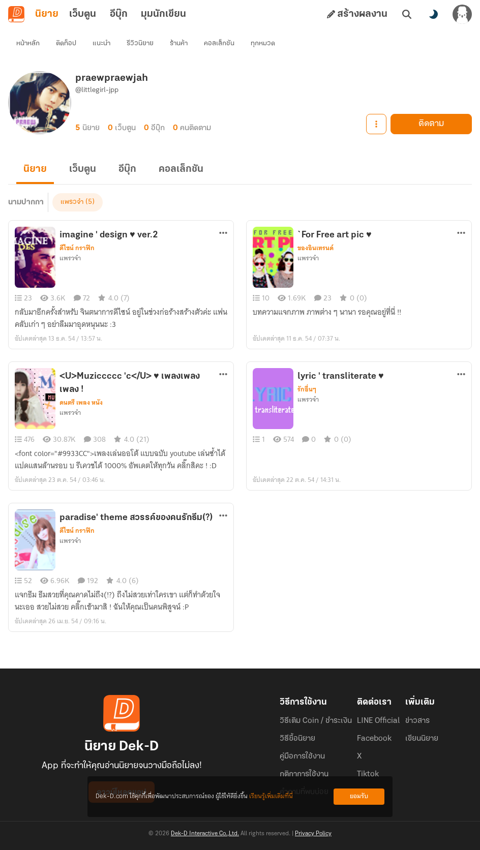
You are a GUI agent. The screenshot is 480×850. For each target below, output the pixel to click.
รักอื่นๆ (306, 389)
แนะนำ (101, 43)
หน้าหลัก (28, 43)
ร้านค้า (179, 43)
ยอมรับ (359, 796)
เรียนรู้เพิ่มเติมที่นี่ (271, 796)
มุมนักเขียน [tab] (163, 14)
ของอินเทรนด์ (315, 248)
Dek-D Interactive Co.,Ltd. (205, 834)
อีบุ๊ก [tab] (119, 14)
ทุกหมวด (263, 43)
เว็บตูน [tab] (82, 14)
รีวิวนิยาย (140, 43)
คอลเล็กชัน (219, 43)
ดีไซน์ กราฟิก (77, 248)
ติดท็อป (66, 43)
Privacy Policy (313, 834)
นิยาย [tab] (46, 14)
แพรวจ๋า (72, 202)
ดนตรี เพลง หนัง (81, 403)
